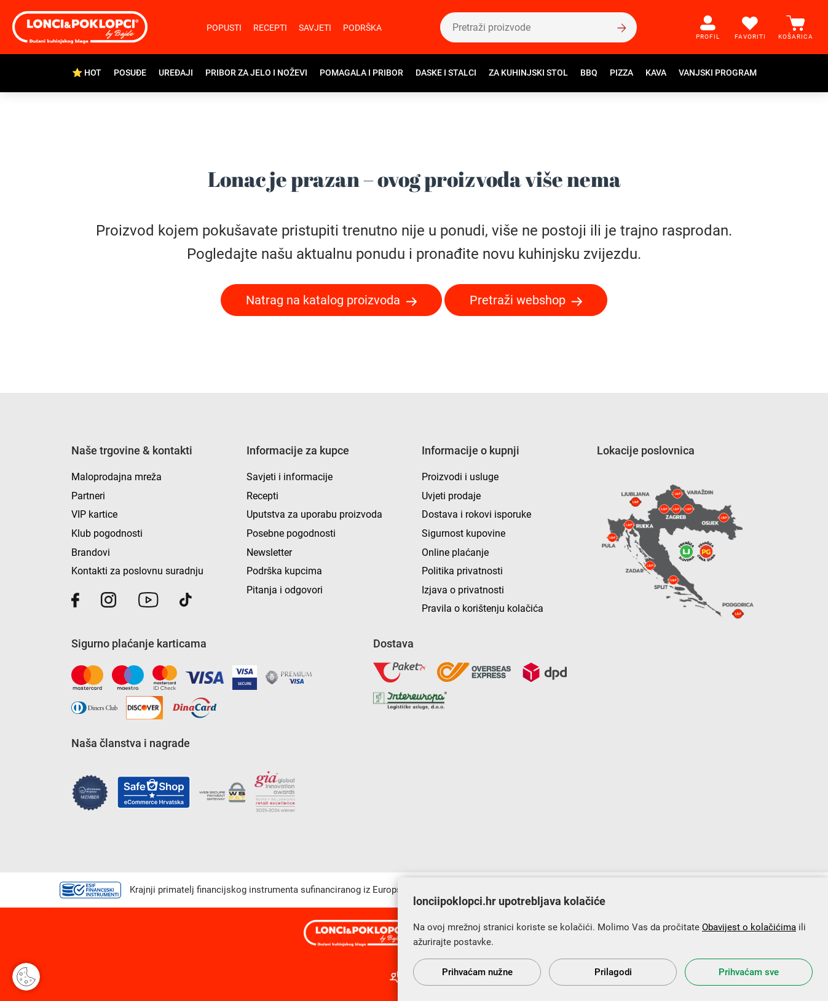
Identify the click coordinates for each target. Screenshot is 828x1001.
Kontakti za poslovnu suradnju (137, 571)
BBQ (588, 72)
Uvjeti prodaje (451, 496)
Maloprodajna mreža (116, 477)
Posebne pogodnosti (291, 533)
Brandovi (90, 552)
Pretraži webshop (518, 300)
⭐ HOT (86, 72)
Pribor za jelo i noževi (256, 72)
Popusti (224, 28)
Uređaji (176, 72)
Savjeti (315, 28)
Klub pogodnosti (107, 533)
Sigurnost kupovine (463, 533)
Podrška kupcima (284, 571)
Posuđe (130, 72)
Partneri (88, 496)
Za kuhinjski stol (528, 72)
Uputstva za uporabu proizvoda (314, 514)
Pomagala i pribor (361, 72)
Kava (655, 72)
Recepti (270, 28)
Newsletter (269, 552)
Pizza (621, 72)
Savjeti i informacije (289, 477)
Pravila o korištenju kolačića (482, 608)
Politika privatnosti (462, 571)
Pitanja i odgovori (284, 590)
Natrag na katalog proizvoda (323, 300)
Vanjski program (718, 72)
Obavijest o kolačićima (749, 927)
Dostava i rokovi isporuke (476, 514)
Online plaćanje (455, 552)
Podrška (362, 28)
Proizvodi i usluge (460, 477)
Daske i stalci (446, 72)
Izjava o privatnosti (463, 590)
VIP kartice (94, 514)
